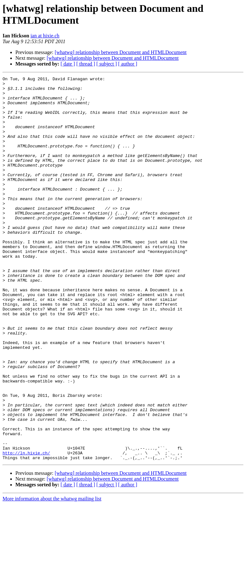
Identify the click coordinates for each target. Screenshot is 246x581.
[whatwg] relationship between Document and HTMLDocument (121, 52)
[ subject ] (106, 64)
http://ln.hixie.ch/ (26, 528)
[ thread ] (85, 64)
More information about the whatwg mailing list (52, 575)
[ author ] (127, 64)
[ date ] (68, 64)
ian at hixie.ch (44, 35)
